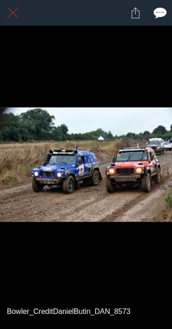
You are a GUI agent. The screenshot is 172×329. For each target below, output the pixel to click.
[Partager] (135, 13)
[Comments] (159, 13)
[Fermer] (12, 12)
